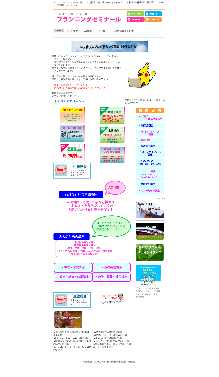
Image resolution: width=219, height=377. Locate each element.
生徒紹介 (88, 30)
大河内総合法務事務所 (124, 30)
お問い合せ (72, 30)
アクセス (102, 30)
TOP (59, 30)
